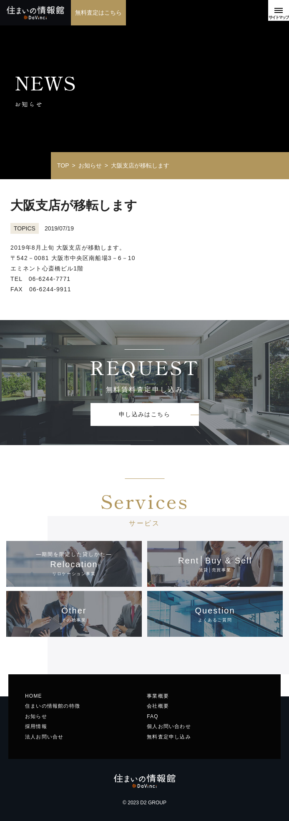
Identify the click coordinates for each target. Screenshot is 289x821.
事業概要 (158, 696)
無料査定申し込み (169, 737)
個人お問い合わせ (169, 726)
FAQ (152, 716)
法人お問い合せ (44, 737)
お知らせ (36, 716)
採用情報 (36, 726)
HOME (33, 696)
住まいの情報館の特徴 (52, 706)
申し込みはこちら (144, 414)
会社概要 (158, 706)
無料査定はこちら (98, 12)
